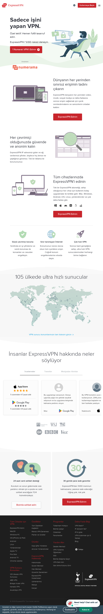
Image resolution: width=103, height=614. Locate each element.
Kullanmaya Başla (87, 5)
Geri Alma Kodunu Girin (62, 565)
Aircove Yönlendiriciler (40, 549)
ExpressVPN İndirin (17, 528)
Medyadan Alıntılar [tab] (69, 371)
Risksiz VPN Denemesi (40, 532)
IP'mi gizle (78, 532)
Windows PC (15, 535)
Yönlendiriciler (15, 548)
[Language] (74, 5)
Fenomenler (57, 535)
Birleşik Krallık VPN (17, 583)
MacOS (12, 531)
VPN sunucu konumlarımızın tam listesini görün (51, 334)
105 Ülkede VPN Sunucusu (16, 575)
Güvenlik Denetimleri (39, 572)
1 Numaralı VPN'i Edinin (26, 49)
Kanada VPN (15, 587)
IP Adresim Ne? (81, 529)
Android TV (14, 558)
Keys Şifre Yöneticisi (39, 546)
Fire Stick (13, 554)
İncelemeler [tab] (30, 371)
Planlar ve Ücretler (39, 535)
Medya (34, 585)
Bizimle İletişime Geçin (61, 559)
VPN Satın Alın (58, 562)
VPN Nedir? (79, 526)
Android (13, 541)
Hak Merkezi (36, 569)
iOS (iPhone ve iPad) (17, 538)
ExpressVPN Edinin (67, 116)
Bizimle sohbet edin (26, 505)
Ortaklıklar (57, 532)
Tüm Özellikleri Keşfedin (37, 527)
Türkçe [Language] (80, 549)
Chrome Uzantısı (16, 561)
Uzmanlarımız (37, 581)
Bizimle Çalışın (58, 529)
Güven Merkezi (37, 566)
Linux (12, 544)
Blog (76, 541)
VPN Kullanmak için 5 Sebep (83, 536)
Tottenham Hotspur (60, 526)
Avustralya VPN (16, 590)
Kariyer (34, 588)
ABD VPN (13, 580)
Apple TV (13, 551)
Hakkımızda (36, 562)
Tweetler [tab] (48, 371)
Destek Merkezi (59, 546)
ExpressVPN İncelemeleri (36, 577)
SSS (54, 556)
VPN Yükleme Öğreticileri (58, 551)
